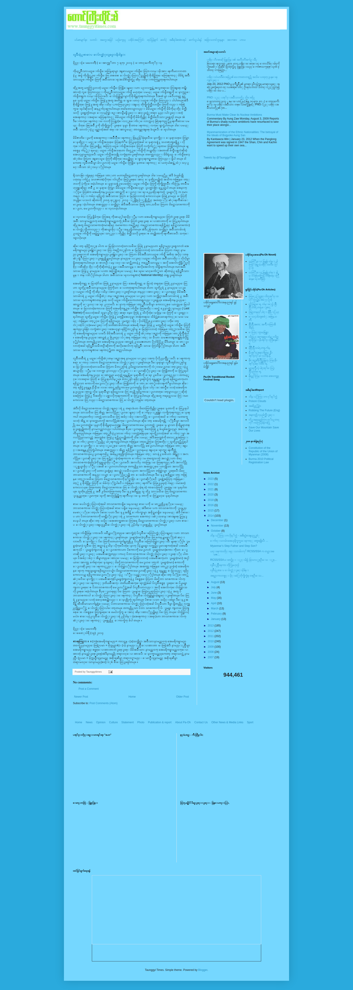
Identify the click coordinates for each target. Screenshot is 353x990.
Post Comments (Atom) (103, 703)
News (89, 722)
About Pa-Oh (183, 722)
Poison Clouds (257, 401)
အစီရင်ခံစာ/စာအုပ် (177, 39)
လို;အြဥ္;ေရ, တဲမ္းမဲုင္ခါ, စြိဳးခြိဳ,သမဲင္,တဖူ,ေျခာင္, (263, 306)
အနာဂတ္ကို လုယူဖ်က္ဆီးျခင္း (261, 414)
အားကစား (232, 39)
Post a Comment (89, 688)
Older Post (182, 696)
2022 (211, 484)
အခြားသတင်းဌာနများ (214, 39)
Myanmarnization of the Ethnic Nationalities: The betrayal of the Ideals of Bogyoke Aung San (242, 134)
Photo (140, 722)
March (215, 608)
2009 (211, 646)
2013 (211, 625)
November (217, 525)
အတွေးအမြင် (106, 39)
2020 (211, 494)
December (217, 520)
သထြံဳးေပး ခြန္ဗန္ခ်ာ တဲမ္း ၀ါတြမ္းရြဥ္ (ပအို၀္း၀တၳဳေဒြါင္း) (263, 264)
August (215, 582)
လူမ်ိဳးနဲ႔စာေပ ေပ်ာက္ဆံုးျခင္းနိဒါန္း (99, 54)
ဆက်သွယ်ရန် (195, 39)
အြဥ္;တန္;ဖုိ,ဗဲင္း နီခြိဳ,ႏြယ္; (264, 312)
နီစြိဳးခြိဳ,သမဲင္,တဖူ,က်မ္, (259, 347)
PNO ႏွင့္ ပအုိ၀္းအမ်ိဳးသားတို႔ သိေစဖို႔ (231, 97)
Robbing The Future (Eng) (264, 410)
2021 (211, 489)
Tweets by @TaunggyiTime (220, 157)
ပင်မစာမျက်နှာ (81, 39)
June (214, 592)
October (216, 530)
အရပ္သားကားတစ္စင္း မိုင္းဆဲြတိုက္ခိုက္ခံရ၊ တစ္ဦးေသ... (237, 575)
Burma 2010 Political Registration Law (261, 460)
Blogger (202, 970)
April (214, 603)
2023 (211, 478)
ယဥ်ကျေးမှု (120, 39)
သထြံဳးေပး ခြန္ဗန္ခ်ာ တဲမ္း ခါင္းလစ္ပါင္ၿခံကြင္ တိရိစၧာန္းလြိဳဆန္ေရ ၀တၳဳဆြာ (264, 275)
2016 (211, 505)
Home (132, 696)
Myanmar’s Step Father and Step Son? (233, 545)
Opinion (100, 722)
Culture (113, 722)
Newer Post (81, 696)
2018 (211, 500)
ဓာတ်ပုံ (164, 39)
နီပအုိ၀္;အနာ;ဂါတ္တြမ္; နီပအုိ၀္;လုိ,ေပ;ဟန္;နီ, (260, 354)
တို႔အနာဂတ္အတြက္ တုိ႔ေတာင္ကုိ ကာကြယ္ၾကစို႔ (264, 421)
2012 (211, 631)
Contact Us (201, 722)
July (214, 587)
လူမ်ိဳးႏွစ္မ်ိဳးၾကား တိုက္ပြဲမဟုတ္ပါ (224, 565)
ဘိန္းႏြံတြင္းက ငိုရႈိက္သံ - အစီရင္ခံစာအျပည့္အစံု (234, 535)
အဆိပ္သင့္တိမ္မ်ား (255, 405)
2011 (211, 636)
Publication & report (160, 722)
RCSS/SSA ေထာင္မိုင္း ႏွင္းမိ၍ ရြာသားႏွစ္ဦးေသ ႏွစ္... (243, 559)
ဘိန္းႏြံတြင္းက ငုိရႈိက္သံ (263, 396)
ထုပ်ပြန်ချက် (152, 39)
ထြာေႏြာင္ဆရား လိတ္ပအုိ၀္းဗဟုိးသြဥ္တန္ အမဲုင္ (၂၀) (263, 298)
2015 (211, 510)
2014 (211, 515)
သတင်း (93, 39)
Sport (250, 722)
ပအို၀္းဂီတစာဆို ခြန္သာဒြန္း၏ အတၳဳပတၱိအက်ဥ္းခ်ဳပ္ (232, 59)
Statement (127, 722)
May (214, 597)
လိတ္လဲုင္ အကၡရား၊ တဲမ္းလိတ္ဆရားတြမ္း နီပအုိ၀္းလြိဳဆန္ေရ (264, 340)
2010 (211, 641)
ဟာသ (243, 39)
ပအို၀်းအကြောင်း (136, 39)
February (216, 613)
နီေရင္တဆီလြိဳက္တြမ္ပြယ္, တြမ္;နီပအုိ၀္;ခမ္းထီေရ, (263, 362)
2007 (211, 657)
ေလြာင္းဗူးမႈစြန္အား (259, 332)
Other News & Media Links (227, 722)
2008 (211, 651)
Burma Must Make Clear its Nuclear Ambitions (234, 114)
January (216, 619)
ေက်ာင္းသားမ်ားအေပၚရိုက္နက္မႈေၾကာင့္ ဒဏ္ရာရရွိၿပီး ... (239, 540)
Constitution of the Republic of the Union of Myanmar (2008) (263, 451)
